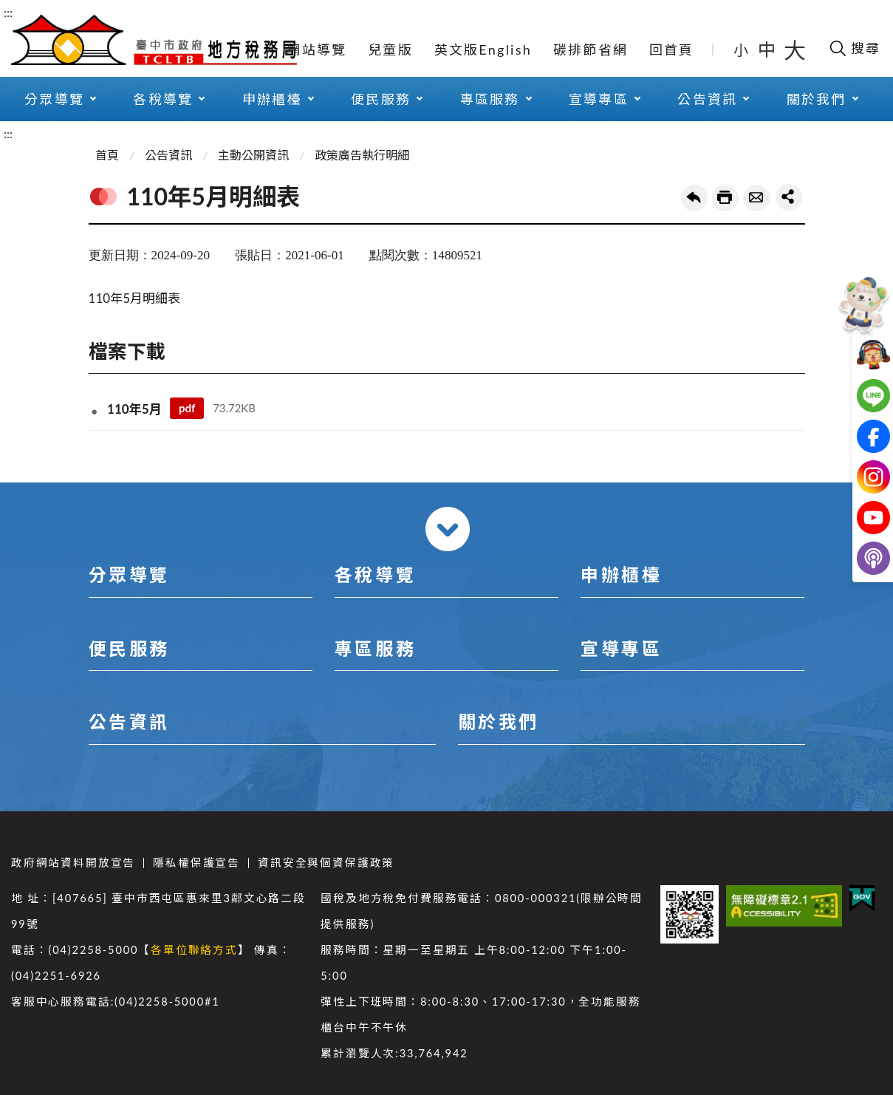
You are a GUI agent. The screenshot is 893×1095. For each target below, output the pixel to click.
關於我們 (816, 99)
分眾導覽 (54, 99)
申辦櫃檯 (272, 99)
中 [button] (768, 49)
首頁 (107, 155)
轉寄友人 (756, 198)
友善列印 (725, 198)
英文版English (483, 49)
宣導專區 (599, 99)
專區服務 (490, 99)
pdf (187, 408)
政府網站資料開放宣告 (73, 862)
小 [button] (741, 49)
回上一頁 (694, 198)
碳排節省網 (590, 49)
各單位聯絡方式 (194, 950)
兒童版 (390, 49)
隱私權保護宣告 (196, 862)
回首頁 (671, 49)
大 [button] (795, 49)
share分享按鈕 (789, 197)
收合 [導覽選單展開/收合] (447, 529)
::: (8, 12)
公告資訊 (707, 99)
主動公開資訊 (253, 155)
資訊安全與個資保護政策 (326, 862)
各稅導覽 (163, 99)
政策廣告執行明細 (362, 155)
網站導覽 (316, 49)
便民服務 (381, 99)
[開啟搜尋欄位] (854, 48)
